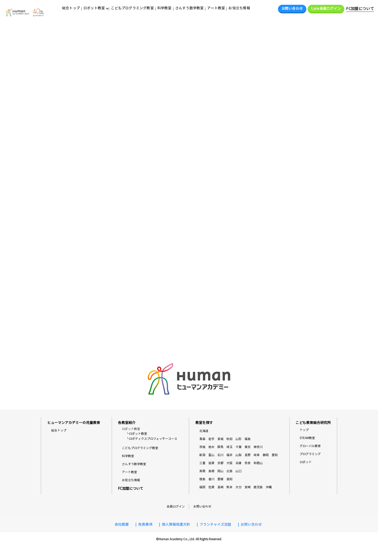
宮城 (220, 439)
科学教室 (164, 8)
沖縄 (269, 487)
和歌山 (258, 463)
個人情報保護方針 (176, 524)
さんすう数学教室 (189, 8)
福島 (248, 439)
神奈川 (258, 447)
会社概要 (122, 524)
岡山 (220, 471)
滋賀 (211, 463)
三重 (202, 463)
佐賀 (211, 487)
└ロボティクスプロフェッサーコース (151, 439)
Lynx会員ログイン (326, 9)
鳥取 (202, 471)
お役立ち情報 (239, 8)
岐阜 (257, 455)
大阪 (229, 463)
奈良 (248, 463)
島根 (211, 471)
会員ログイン (176, 506)
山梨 (238, 455)
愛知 (275, 455)
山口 (238, 471)
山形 (238, 439)
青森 (202, 439)
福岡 (202, 487)
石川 (220, 455)
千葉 (238, 447)
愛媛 (220, 479)
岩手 (211, 439)
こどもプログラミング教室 (132, 8)
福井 (229, 455)
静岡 (266, 455)
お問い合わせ (292, 9)
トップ (304, 430)
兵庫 (238, 463)
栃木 (211, 447)
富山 (211, 455)
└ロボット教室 (136, 434)
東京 (248, 447)
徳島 (202, 479)
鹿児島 (258, 487)
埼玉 (229, 447)
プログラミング (310, 454)
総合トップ (71, 8)
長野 (248, 455)
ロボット (306, 462)
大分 (238, 487)
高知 (229, 479)
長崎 (220, 487)
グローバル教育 (310, 446)
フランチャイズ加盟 (215, 524)
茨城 (202, 447)
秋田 (229, 439)
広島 (229, 471)
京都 (220, 463)
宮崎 (248, 487)
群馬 (220, 447)
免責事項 (145, 524)
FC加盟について (360, 9)
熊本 (229, 487)
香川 (211, 479)
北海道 (203, 431)
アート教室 (216, 8)
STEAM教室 (307, 438)
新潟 (202, 455)
